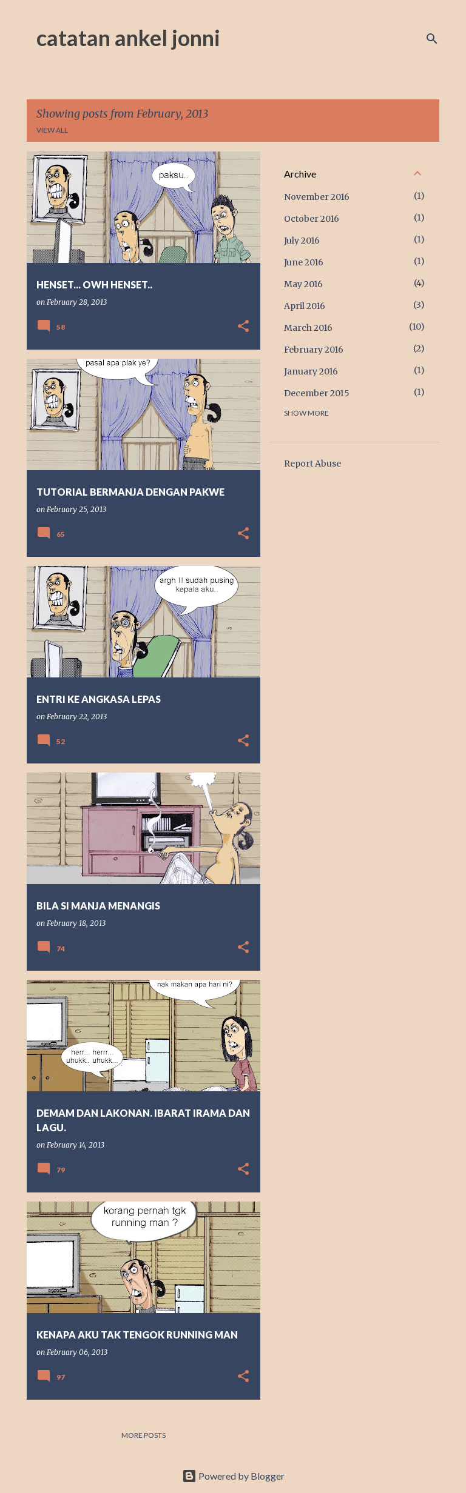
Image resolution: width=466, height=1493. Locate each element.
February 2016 (313, 349)
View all (52, 130)
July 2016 (302, 240)
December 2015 (317, 393)
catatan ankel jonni (128, 37)
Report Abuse (312, 463)
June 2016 (303, 262)
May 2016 (303, 284)
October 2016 (311, 218)
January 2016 (311, 371)
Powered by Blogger (233, 1475)
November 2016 (317, 196)
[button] (243, 327)
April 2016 (304, 306)
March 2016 (308, 327)
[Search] (432, 38)
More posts (143, 1435)
